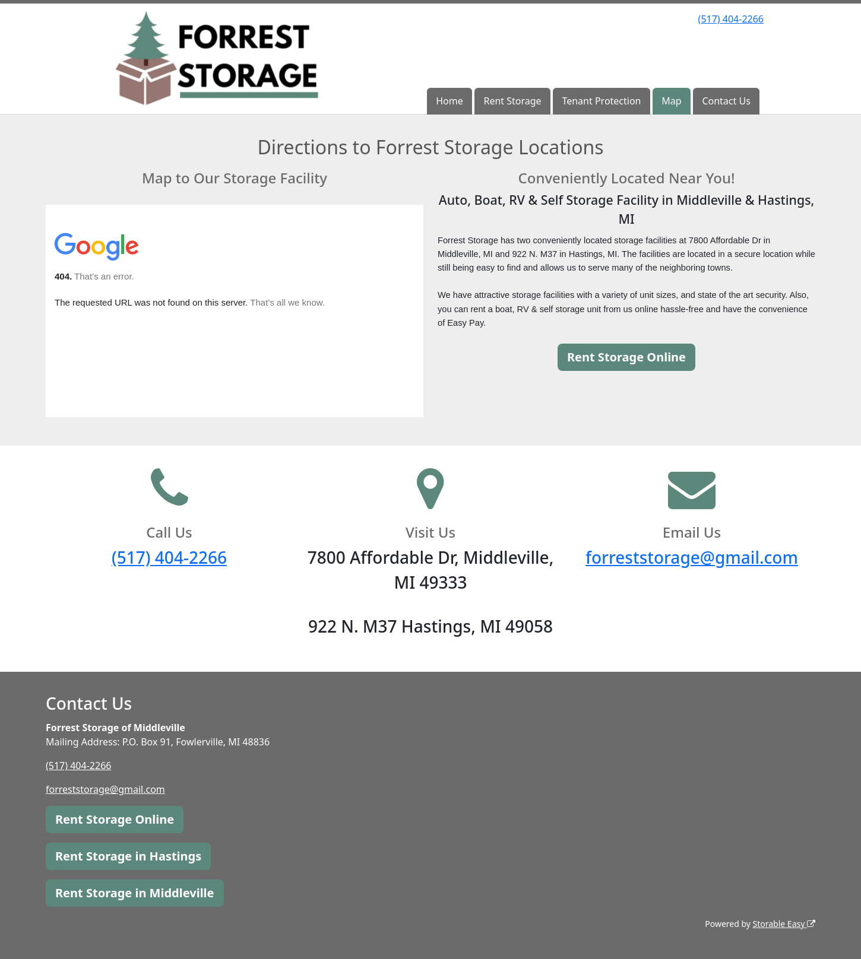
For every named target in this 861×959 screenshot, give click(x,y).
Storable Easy (784, 923)
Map (671, 100)
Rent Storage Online (626, 357)
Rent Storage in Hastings (128, 856)
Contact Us (726, 100)
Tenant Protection (601, 100)
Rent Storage (512, 100)
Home (449, 100)
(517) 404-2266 (731, 19)
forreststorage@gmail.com (691, 557)
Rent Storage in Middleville (134, 893)
